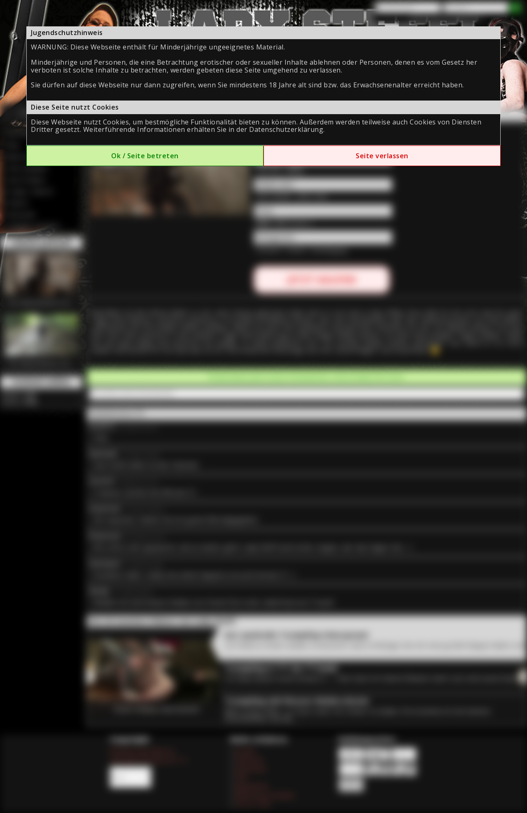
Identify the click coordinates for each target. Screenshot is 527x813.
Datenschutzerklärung (286, 129)
